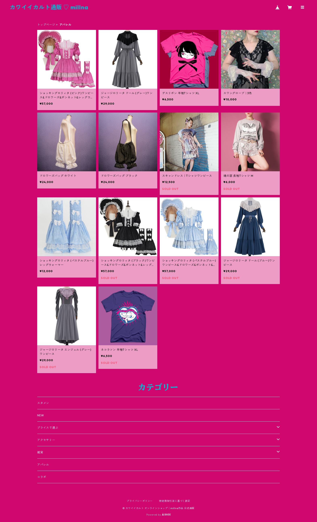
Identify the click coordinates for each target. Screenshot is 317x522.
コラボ (41, 477)
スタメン (43, 403)
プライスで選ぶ (47, 427)
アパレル (43, 464)
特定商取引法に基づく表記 (174, 500)
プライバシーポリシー (140, 500)
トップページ (46, 24)
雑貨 (40, 452)
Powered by (158, 514)
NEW (40, 415)
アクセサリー (46, 440)
